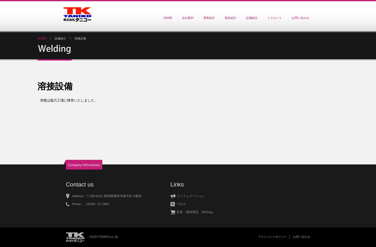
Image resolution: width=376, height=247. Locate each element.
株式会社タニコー (77, 14)
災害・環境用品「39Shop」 (196, 212)
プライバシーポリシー (272, 237)
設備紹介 (252, 18)
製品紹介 (230, 18)
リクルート (274, 18)
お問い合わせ (300, 18)
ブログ (181, 204)
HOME (168, 18)
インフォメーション (190, 196)
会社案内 (188, 18)
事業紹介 (209, 18)
